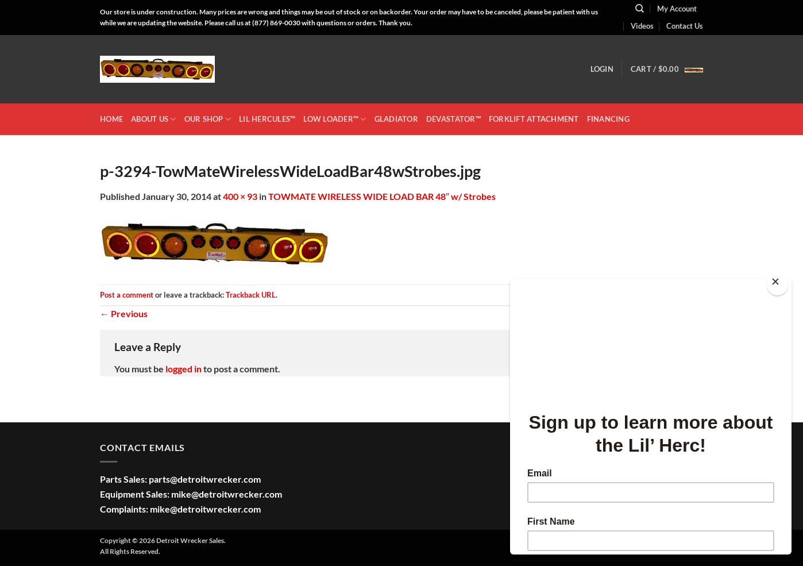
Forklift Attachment (534, 119)
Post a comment (126, 294)
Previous (124, 313)
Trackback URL (251, 294)
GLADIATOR (396, 119)
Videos (642, 25)
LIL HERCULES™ (267, 119)
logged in (183, 368)
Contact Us (684, 25)
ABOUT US (153, 119)
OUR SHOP (207, 119)
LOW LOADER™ (334, 119)
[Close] (777, 284)
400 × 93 (240, 196)
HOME (111, 119)
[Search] (639, 9)
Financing (608, 119)
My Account (677, 8)
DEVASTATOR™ (453, 119)
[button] (601, 69)
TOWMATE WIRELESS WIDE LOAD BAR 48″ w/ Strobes (382, 196)
